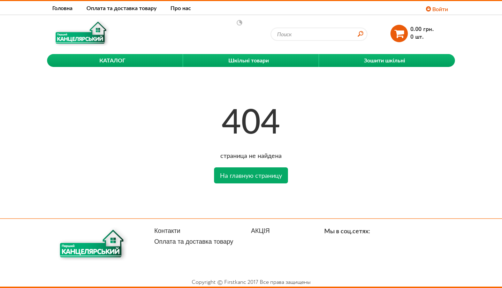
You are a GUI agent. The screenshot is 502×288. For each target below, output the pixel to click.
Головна (62, 8)
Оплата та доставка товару (121, 8)
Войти (437, 9)
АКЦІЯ (260, 230)
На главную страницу (251, 175)
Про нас (180, 8)
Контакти (167, 230)
